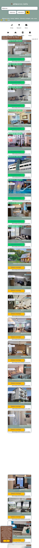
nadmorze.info (19, 4)
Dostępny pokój (16, 59)
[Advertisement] (19, 454)
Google (9, 528)
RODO (9, 538)
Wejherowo (11, 44)
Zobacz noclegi (16, 267)
